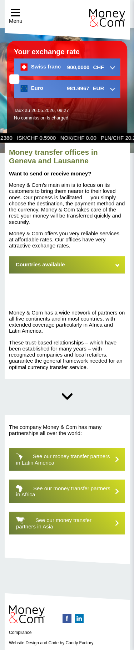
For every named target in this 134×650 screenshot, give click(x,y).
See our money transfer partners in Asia (70, 523)
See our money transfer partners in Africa (70, 491)
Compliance (20, 632)
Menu (16, 16)
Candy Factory (80, 642)
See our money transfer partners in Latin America (70, 459)
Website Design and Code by (36, 642)
